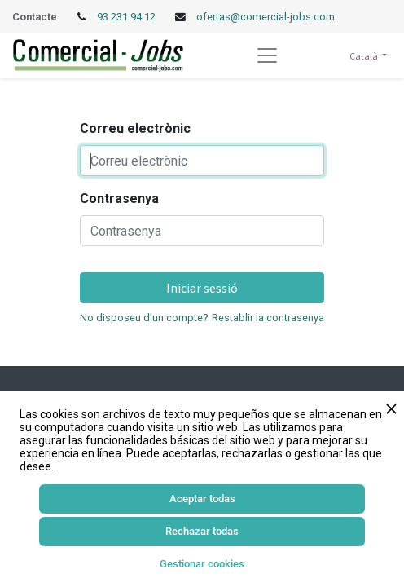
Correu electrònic (135, 128)
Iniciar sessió (202, 288)
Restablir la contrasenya (268, 317)
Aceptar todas (202, 498)
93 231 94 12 (127, 17)
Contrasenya (119, 198)
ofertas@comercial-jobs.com (265, 17)
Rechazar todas (202, 531)
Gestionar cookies (202, 564)
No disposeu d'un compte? (144, 317)
